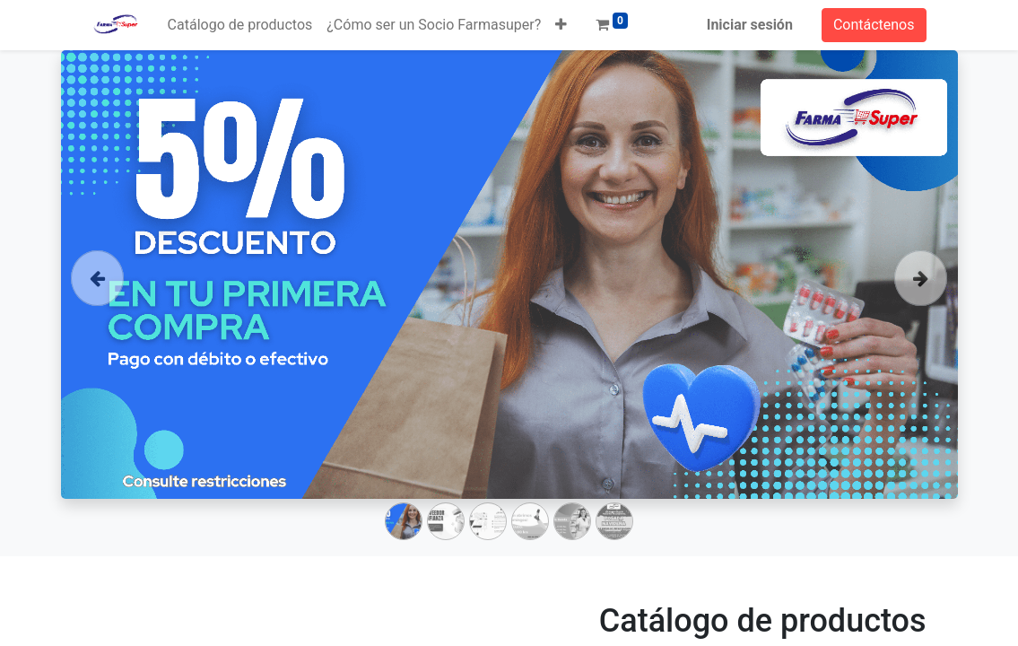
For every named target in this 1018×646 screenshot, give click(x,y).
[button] (561, 25)
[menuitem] (240, 25)
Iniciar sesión (750, 24)
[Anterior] (97, 303)
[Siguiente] (921, 303)
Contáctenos (874, 24)
